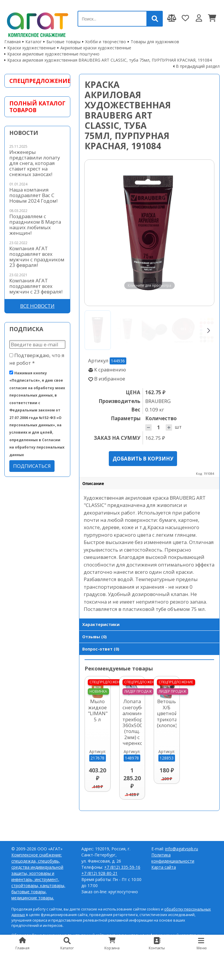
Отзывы (94, 637)
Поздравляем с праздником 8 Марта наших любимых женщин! (35, 224)
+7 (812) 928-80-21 (99, 873)
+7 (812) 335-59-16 (122, 867)
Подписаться (32, 466)
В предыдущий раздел (198, 66)
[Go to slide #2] (126, 330)
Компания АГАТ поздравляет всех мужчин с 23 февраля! (35, 286)
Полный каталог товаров (37, 106)
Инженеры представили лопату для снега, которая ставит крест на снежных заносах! (34, 163)
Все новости (37, 306)
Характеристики (101, 624)
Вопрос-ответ (100, 649)
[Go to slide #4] (183, 330)
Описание (93, 483)
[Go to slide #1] (98, 330)
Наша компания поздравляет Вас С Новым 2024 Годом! (33, 195)
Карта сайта (163, 867)
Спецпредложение (37, 80)
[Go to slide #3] (155, 330)
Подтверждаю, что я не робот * (36, 359)
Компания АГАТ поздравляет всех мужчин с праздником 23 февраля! (36, 257)
